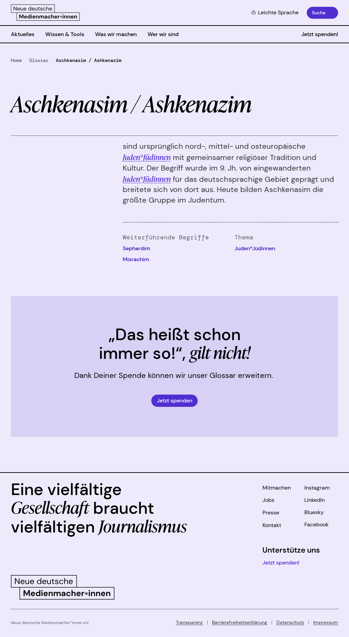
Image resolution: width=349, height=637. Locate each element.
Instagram (317, 487)
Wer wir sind (163, 34)
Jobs (268, 500)
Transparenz (189, 622)
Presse (270, 512)
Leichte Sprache (275, 12)
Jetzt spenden (174, 400)
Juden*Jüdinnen (147, 178)
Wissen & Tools (64, 34)
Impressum (325, 622)
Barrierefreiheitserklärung (239, 622)
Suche (318, 13)
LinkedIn (314, 500)
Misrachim (136, 259)
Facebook (316, 524)
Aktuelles (22, 34)
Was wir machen (116, 34)
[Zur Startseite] (45, 12)
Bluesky (314, 512)
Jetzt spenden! (319, 34)
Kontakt (271, 525)
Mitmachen (276, 487)
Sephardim (136, 248)
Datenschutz (290, 622)
